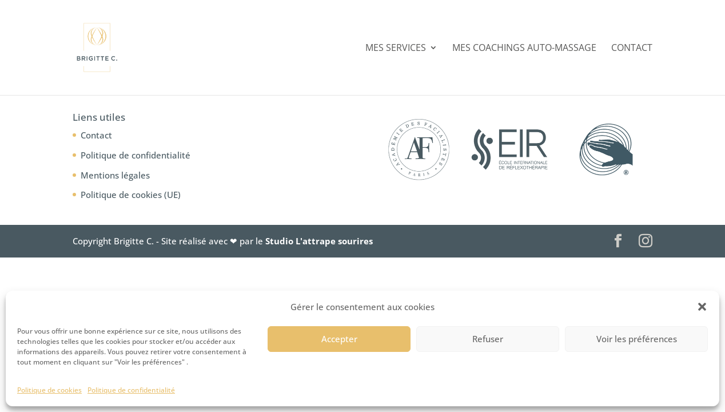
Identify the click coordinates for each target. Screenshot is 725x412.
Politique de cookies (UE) (131, 194)
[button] (702, 306)
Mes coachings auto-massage (524, 48)
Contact (631, 48)
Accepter (339, 338)
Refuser (487, 338)
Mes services (395, 48)
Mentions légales (115, 175)
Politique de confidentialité (131, 390)
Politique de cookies (49, 390)
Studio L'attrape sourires (319, 241)
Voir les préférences (636, 338)
